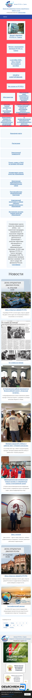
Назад (12, 623)
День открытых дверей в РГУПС (16, 576)
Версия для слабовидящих (9, 8)
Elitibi (25, 640)
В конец (12, 627)
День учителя (16, 534)
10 (13, 625)
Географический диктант (16, 606)
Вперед (5, 627)
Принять (27, 694)
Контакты (18, 8)
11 (17, 625)
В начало (6, 623)
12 (21, 625)
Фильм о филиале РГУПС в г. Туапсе (16, 35)
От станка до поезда (16, 363)
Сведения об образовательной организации (20, 638)
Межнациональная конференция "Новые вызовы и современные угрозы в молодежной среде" (16, 481)
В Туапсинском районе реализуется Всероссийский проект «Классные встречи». (16, 391)
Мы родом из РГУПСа (15, 86)
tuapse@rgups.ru (25, 8)
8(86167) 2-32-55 (16, 10)
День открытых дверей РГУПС (16, 310)
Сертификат (16, 265)
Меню (5, 16)
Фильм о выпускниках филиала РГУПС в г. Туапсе (16, 48)
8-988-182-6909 (21, 12)
